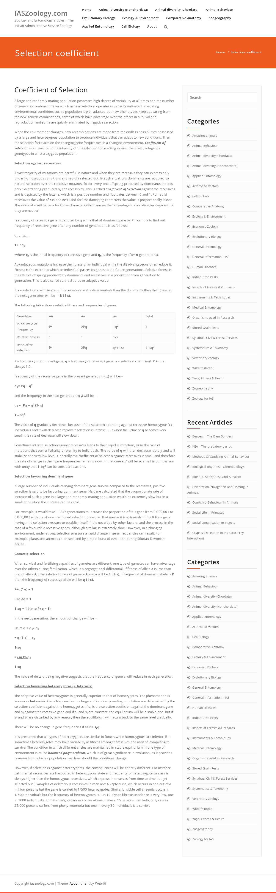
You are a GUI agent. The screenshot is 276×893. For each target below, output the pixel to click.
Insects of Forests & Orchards (213, 287)
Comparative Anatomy (183, 18)
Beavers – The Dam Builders (212, 436)
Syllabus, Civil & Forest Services (215, 338)
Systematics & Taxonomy (210, 348)
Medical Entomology (206, 307)
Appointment (79, 883)
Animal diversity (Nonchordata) (123, 10)
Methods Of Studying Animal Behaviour (220, 456)
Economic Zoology (205, 226)
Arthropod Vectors (205, 186)
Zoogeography (220, 18)
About (152, 26)
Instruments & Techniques (211, 297)
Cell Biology (130, 26)
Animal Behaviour (219, 10)
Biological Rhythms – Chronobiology (218, 467)
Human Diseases (204, 267)
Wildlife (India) (202, 368)
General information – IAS (210, 257)
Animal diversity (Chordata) (176, 10)
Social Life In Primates (208, 512)
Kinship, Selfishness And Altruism (216, 477)
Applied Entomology (98, 26)
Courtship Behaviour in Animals (215, 502)
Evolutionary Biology (98, 18)
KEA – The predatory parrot (212, 446)
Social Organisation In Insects (213, 523)
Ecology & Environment (140, 18)
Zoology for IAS (203, 398)
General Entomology (206, 247)
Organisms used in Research (213, 317)
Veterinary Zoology (205, 358)
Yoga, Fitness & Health (208, 378)
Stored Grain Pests (205, 328)
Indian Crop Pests (205, 277)
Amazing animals (204, 135)
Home (86, 10)
